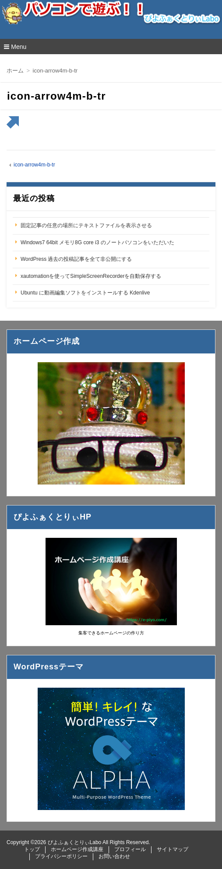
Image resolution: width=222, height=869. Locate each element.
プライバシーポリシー (61, 856)
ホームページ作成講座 (77, 849)
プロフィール (130, 849)
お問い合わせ (114, 856)
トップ (32, 849)
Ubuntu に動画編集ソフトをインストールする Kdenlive (85, 293)
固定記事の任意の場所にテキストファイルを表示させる (86, 225)
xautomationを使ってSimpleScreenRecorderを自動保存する (91, 276)
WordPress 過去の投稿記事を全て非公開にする (76, 259)
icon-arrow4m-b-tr (34, 165)
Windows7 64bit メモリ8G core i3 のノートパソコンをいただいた (97, 242)
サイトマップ (172, 849)
